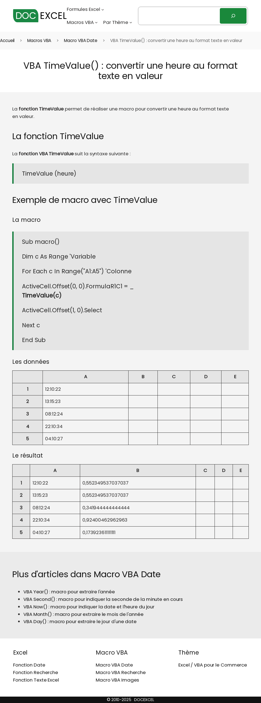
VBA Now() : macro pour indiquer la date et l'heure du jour (88, 606)
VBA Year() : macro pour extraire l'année (69, 591)
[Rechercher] (233, 16)
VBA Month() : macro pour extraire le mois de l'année (83, 614)
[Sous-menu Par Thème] (130, 22)
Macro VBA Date (80, 40)
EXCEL (40, 15)
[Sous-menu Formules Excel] (102, 9)
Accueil (7, 40)
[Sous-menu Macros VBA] (96, 22)
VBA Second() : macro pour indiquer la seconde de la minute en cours (103, 599)
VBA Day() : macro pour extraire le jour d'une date (80, 621)
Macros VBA (39, 40)
